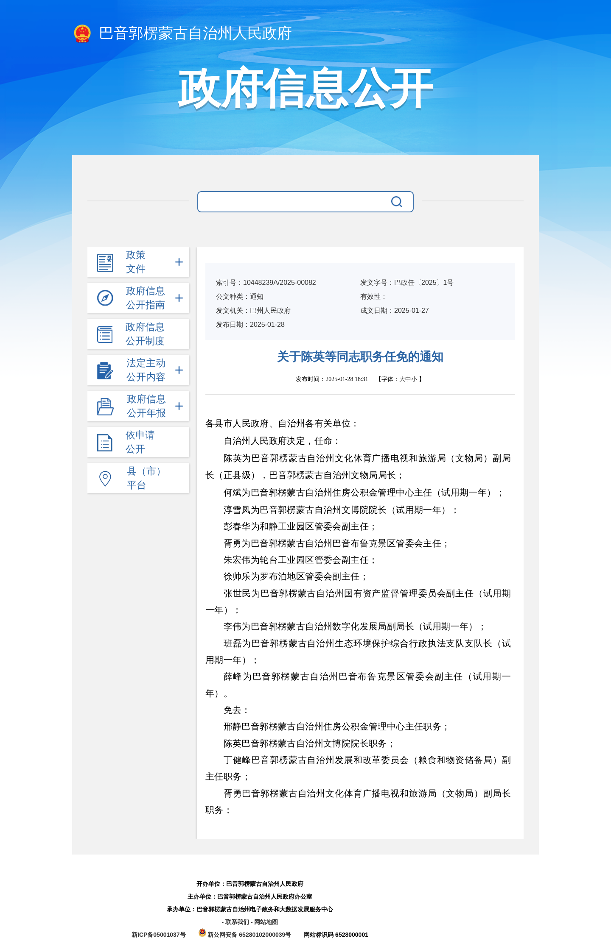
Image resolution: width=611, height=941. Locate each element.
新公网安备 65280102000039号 (246, 934)
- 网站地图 (264, 922)
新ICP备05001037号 (159, 934)
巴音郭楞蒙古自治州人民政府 (182, 34)
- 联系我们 (235, 922)
